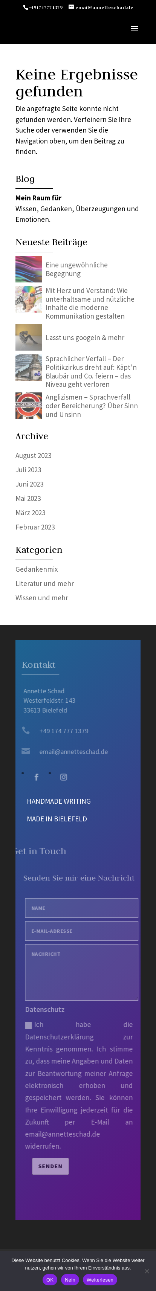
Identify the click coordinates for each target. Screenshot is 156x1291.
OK (50, 1280)
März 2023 (30, 512)
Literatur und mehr (44, 583)
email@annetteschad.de (69, 751)
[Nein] (146, 1271)
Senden (55, 1166)
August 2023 (33, 455)
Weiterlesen (100, 1280)
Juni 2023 (29, 483)
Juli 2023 (28, 469)
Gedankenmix (36, 569)
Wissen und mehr (41, 597)
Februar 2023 (35, 526)
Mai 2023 (28, 498)
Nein (70, 1280)
